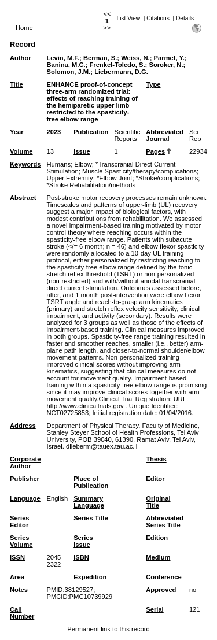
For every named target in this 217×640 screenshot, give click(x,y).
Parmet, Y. (169, 57)
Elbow (82, 164)
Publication (90, 131)
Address (23, 425)
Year (17, 131)
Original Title (158, 502)
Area (17, 577)
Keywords (25, 164)
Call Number (22, 613)
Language (25, 498)
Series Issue (83, 541)
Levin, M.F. (62, 57)
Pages (155, 151)
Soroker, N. (166, 64)
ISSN (17, 557)
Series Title (90, 518)
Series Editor (20, 521)
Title (16, 84)
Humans (58, 164)
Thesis (156, 459)
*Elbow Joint (115, 178)
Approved (161, 589)
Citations (158, 18)
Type (153, 84)
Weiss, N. (135, 57)
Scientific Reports (127, 135)
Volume (21, 151)
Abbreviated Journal (164, 135)
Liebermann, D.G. (121, 71)
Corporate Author (25, 462)
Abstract (23, 197)
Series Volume (21, 541)
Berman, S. (100, 57)
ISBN (81, 557)
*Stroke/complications (167, 178)
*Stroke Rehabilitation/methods (90, 185)
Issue (81, 151)
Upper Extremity (69, 178)
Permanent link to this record (108, 629)
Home (24, 27)
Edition (157, 537)
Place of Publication (90, 482)
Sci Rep (195, 135)
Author (20, 57)
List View (129, 18)
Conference (164, 577)
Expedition (89, 577)
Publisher (24, 478)
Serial (154, 609)
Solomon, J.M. (68, 71)
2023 (53, 131)
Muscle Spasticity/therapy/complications (139, 171)
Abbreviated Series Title (164, 521)
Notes (19, 589)
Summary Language (88, 502)
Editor (155, 478)
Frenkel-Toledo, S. (117, 64)
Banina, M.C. (65, 64)
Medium (158, 557)
